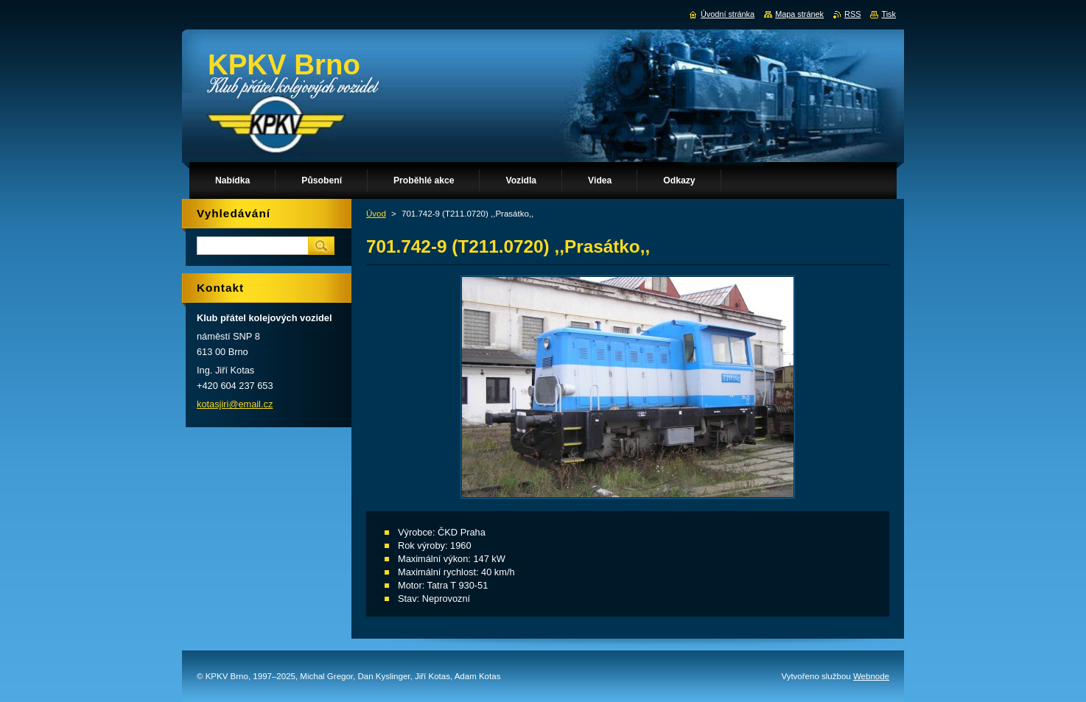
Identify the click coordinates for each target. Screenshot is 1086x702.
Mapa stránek (799, 14)
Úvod (376, 213)
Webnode (871, 676)
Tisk (888, 14)
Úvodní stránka (727, 14)
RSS (852, 14)
